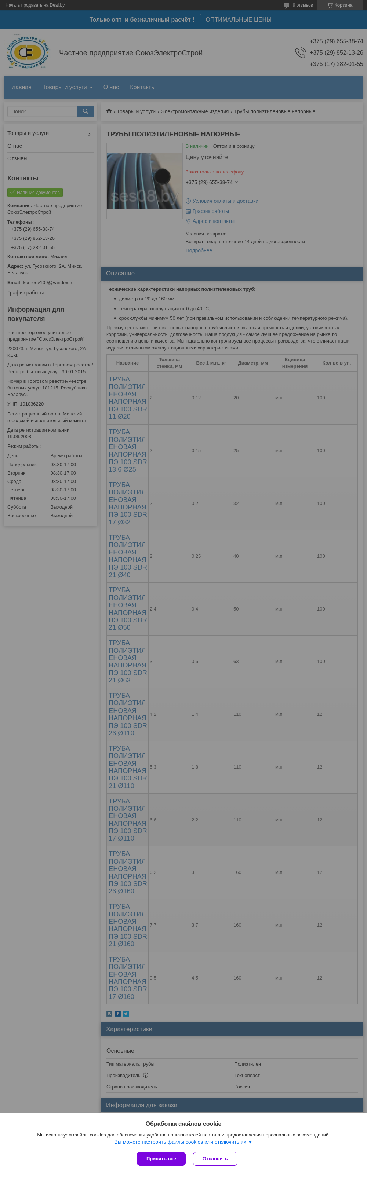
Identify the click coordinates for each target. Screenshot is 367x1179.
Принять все (161, 1158)
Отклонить (215, 1158)
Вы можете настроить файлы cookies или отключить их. (180, 1142)
